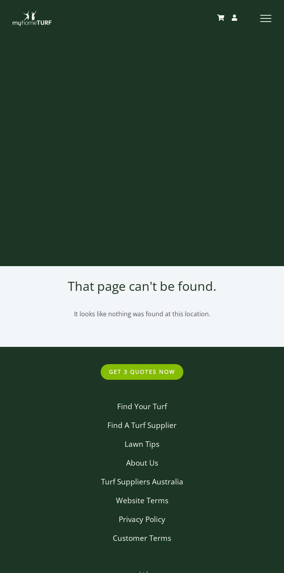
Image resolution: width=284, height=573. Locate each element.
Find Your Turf (142, 406)
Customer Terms (142, 538)
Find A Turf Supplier (142, 425)
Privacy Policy (142, 519)
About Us (142, 462)
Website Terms (142, 500)
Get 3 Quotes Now (142, 371)
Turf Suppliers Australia (142, 481)
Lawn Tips (142, 444)
